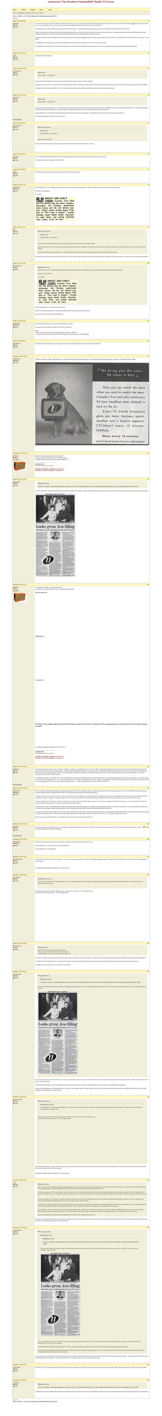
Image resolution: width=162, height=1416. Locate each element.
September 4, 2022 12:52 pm (20, 824)
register (42, 13)
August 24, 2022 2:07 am (19, 123)
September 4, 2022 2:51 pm (20, 856)
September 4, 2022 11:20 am (20, 766)
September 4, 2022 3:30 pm (20, 943)
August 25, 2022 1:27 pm (19, 227)
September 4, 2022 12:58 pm (20, 839)
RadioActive (16, 187)
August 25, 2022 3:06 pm (19, 321)
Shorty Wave (16, 1367)
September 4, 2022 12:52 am (20, 453)
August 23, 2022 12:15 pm (19, 95)
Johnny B (16, 156)
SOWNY (19, 16)
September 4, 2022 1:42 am (20, 479)
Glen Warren (16, 343)
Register (33, 9)
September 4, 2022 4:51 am (20, 584)
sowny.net (54, 1)
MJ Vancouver (17, 71)
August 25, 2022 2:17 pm (19, 263)
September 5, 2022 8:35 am (20, 1364)
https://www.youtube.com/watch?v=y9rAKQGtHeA (49, 314)
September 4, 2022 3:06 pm (20, 874)
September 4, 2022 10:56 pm (20, 1227)
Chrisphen (16, 1382)
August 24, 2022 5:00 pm (19, 169)
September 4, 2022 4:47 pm (20, 1097)
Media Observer (17, 859)
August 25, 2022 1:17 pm (19, 184)
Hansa (15, 172)
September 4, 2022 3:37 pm (20, 971)
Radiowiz (15, 456)
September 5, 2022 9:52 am (20, 1380)
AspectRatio (16, 482)
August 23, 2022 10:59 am (19, 68)
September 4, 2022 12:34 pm (20, 788)
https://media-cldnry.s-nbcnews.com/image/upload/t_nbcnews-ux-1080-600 (56, 332)
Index (14, 9)
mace (14, 1182)
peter (14, 55)
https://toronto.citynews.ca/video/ (44, 465)
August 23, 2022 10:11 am (19, 53)
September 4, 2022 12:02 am (20, 356)
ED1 (14, 229)
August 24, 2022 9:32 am (19, 154)
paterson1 (16, 23)
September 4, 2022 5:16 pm (20, 1180)
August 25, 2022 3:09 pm (19, 341)
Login (49, 9)
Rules (41, 9)
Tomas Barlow (17, 125)
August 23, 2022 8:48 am (19, 20)
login (36, 13)
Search (24, 9)
